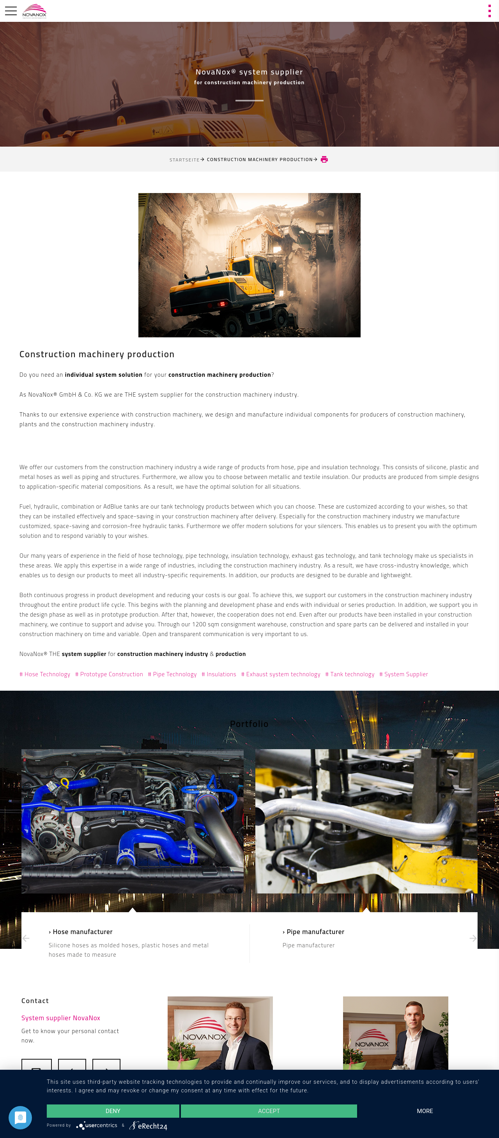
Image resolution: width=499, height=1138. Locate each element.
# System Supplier (403, 674)
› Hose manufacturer (81, 931)
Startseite (185, 159)
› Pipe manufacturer (314, 931)
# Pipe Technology (172, 674)
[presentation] (25, 938)
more (425, 1111)
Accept (269, 1111)
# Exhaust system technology (281, 674)
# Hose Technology (45, 674)
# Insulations (219, 674)
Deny (113, 1111)
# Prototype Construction (109, 674)
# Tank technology (350, 674)
